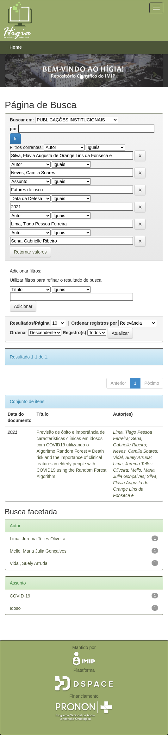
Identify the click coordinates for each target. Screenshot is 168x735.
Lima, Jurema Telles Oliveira (37, 538)
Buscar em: (22, 119)
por (13, 128)
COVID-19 (20, 595)
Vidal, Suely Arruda (132, 457)
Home (15, 47)
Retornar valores (30, 251)
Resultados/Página (29, 323)
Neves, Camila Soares (135, 451)
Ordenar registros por (94, 323)
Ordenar (18, 332)
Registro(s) (74, 332)
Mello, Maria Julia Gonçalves (38, 551)
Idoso (15, 608)
